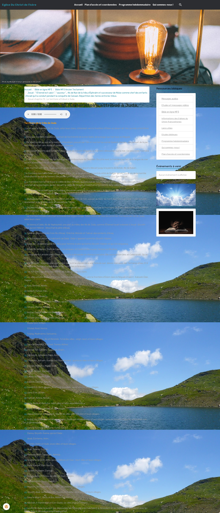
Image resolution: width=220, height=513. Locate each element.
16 (25, 244)
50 (25, 438)
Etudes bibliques (170, 135)
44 (25, 403)
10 (25, 199)
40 (25, 382)
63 (26, 508)
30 (26, 328)
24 (25, 296)
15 (25, 238)
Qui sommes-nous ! (163, 5)
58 (25, 481)
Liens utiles (167, 128)
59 (25, 486)
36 (25, 360)
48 (26, 428)
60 (25, 492)
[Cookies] (6, 506)
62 (25, 503)
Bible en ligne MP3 (43, 89)
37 (25, 366)
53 (25, 454)
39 (26, 376)
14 (25, 233)
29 (25, 323)
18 (25, 254)
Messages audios (170, 98)
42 (26, 392)
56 (25, 470)
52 (25, 449)
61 (25, 497)
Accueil (78, 5)
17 (25, 249)
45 (25, 408)
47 (25, 419)
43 (25, 398)
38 (25, 371)
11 (25, 207)
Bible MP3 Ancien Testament (69, 89)
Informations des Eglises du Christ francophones (175, 120)
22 (25, 285)
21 (25, 277)
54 (25, 460)
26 (25, 307)
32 (25, 339)
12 (25, 216)
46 (25, 414)
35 (26, 355)
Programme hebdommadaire (134, 5)
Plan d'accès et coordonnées (101, 5)
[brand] (19, 5)
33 (26, 344)
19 (25, 263)
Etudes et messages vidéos (175, 105)
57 (25, 476)
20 (25, 271)
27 (25, 312)
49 (25, 433)
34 (26, 350)
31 (25, 334)
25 (25, 301)
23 (25, 291)
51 (25, 444)
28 (26, 317)
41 (25, 387)
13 (25, 224)
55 (25, 465)
